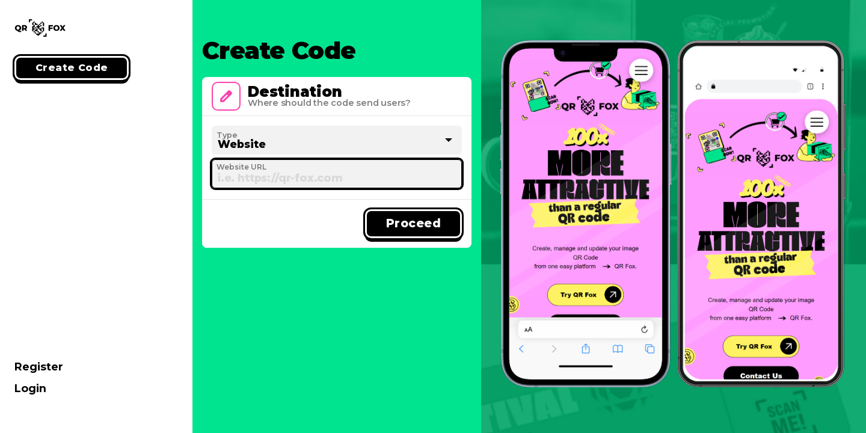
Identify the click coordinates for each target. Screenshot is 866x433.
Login (30, 388)
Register (38, 366)
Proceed (413, 223)
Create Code (71, 67)
